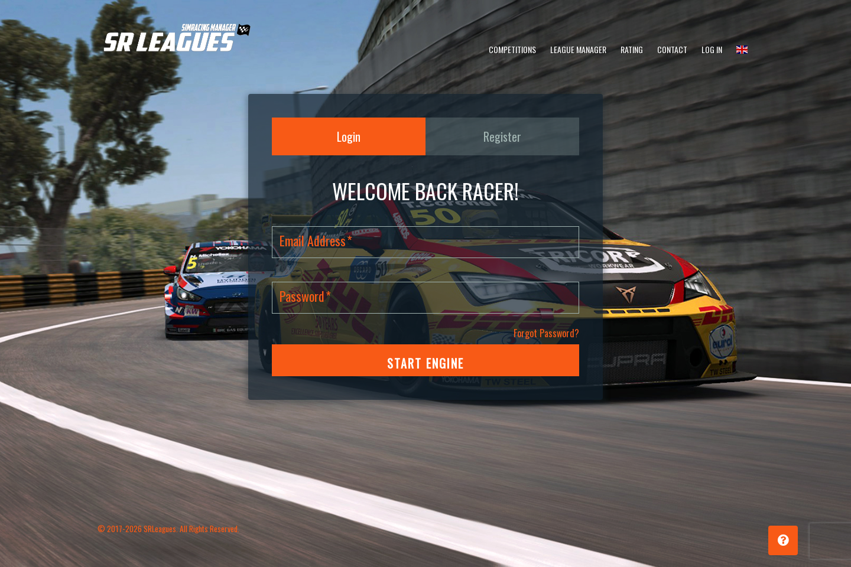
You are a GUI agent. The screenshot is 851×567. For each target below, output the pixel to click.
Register (502, 136)
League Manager (578, 49)
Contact (672, 49)
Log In (711, 49)
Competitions (512, 49)
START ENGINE (425, 363)
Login (348, 136)
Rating (632, 49)
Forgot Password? (546, 333)
